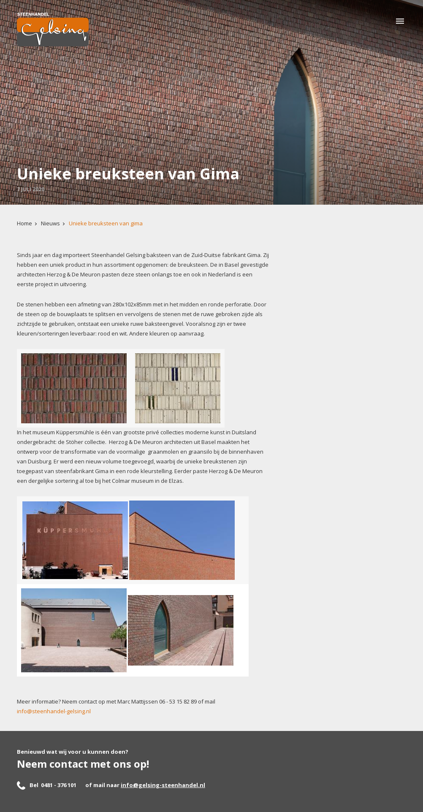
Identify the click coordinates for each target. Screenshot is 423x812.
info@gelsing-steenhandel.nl (163, 785)
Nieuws (50, 223)
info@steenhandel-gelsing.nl (54, 711)
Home (24, 223)
